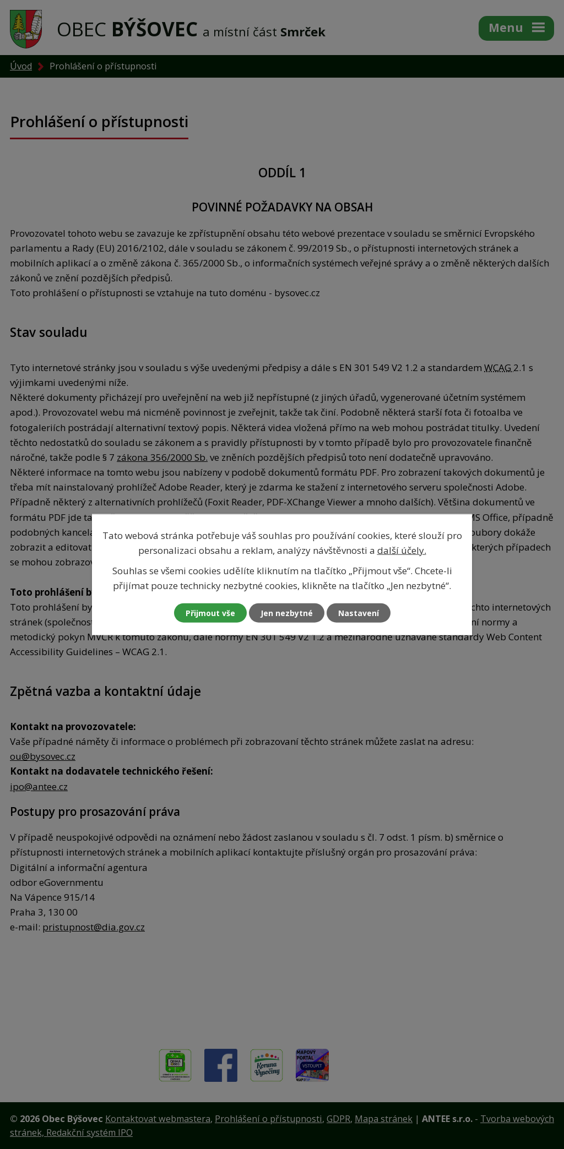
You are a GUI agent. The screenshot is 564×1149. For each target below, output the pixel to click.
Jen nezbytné (287, 613)
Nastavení (358, 613)
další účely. (401, 549)
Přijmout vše (210, 613)
